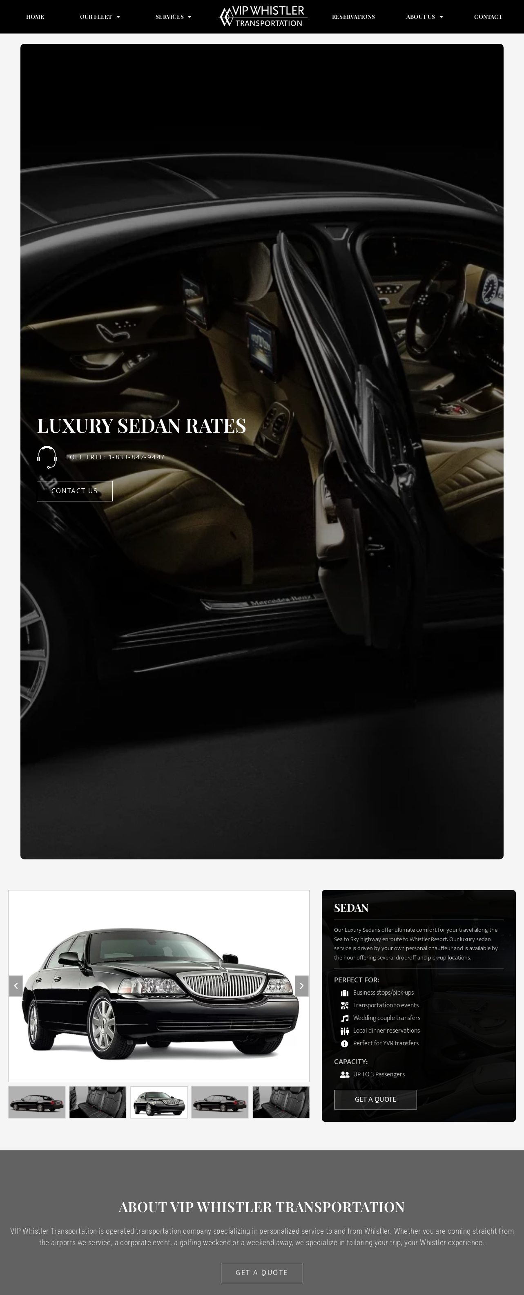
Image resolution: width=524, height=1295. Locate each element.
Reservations (353, 16)
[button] (16, 986)
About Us (424, 17)
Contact (488, 16)
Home (35, 16)
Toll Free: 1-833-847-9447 (115, 457)
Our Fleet (100, 17)
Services (174, 17)
